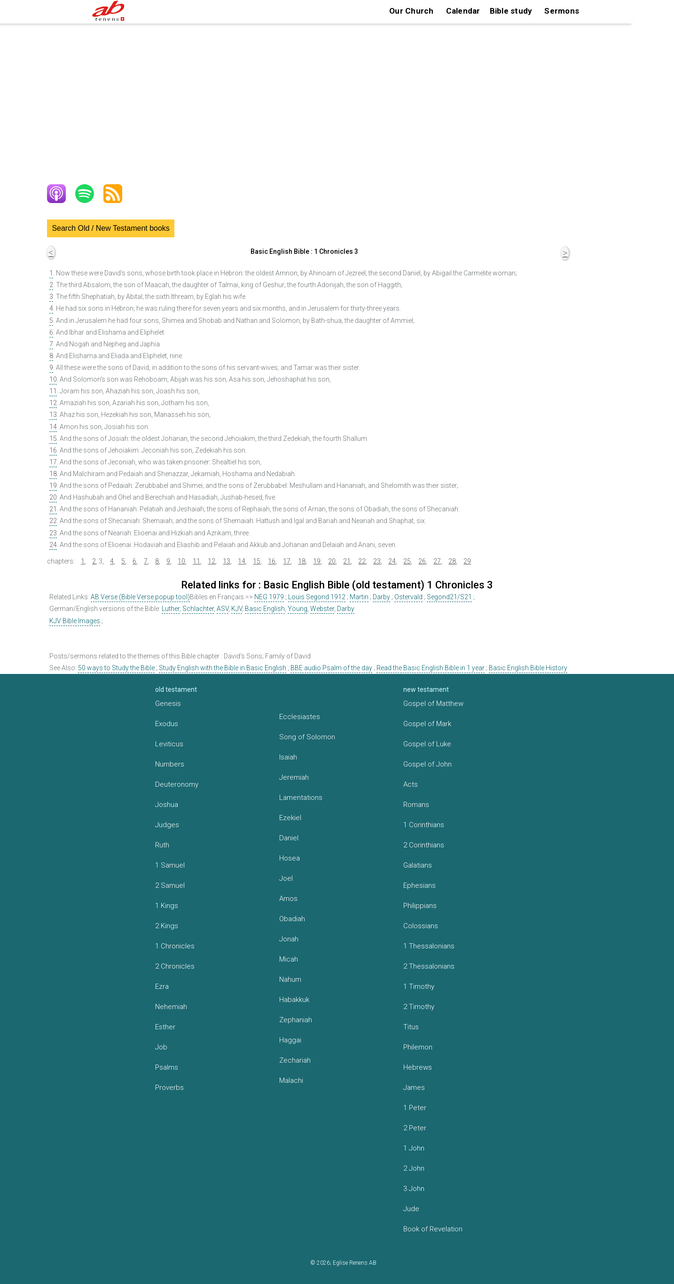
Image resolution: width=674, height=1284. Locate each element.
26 (422, 561)
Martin (359, 597)
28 (452, 561)
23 (53, 533)
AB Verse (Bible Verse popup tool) (140, 597)
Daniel (288, 838)
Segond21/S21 (449, 597)
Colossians (420, 926)
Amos (288, 898)
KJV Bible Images (74, 621)
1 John (413, 1148)
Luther (171, 608)
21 (53, 509)
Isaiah (288, 757)
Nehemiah (171, 1006)
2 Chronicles (175, 966)
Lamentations (300, 797)
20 (53, 497)
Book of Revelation (432, 1229)
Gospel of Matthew (433, 703)
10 (53, 379)
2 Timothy (418, 1006)
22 (53, 521)
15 (53, 438)
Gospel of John (427, 764)
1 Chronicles (175, 946)
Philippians (420, 905)
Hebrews (417, 1067)
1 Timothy (418, 986)
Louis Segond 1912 (316, 597)
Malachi (291, 1080)
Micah (288, 959)
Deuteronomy (176, 784)
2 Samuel (170, 885)
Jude (411, 1209)
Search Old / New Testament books (111, 228)
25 (407, 561)
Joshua (166, 804)
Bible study (511, 11)
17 (53, 462)
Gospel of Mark (427, 724)
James (414, 1087)
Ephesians (419, 885)
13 (53, 414)
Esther (165, 1027)
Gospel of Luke (427, 744)
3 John (413, 1188)
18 (53, 474)
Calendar (463, 11)
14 (53, 427)
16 (53, 450)
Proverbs (169, 1087)
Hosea (289, 858)
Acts (410, 784)
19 (53, 485)
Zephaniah (295, 1020)
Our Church (411, 11)
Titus (411, 1027)
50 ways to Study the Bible (116, 668)
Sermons (561, 11)
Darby (381, 597)
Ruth (162, 845)
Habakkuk (294, 999)
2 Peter (414, 1128)
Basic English (265, 608)
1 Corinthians (423, 825)
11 (53, 391)
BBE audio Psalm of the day (331, 668)
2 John (413, 1168)
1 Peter (414, 1108)
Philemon (417, 1047)
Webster (322, 608)
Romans (416, 804)
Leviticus (169, 744)
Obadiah (292, 919)
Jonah (288, 939)
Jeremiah (294, 777)
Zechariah (295, 1060)
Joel (286, 878)
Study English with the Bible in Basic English (222, 668)
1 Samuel (170, 865)
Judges (167, 825)
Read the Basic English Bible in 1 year (430, 668)
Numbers (169, 764)
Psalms (166, 1067)
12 (53, 403)
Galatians (417, 865)
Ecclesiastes (299, 716)
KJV (236, 608)
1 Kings (166, 905)
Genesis (168, 703)
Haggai (290, 1040)
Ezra (162, 986)
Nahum (290, 979)
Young (297, 608)
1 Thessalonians (429, 946)
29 (467, 561)
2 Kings (166, 926)
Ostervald (408, 597)
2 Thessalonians (429, 966)
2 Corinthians (423, 845)
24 (53, 544)
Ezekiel (290, 818)
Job (161, 1047)
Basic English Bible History (528, 668)
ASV (222, 608)
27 (437, 561)
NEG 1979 (269, 597)
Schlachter (198, 608)
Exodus (166, 724)
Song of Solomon (307, 737)
